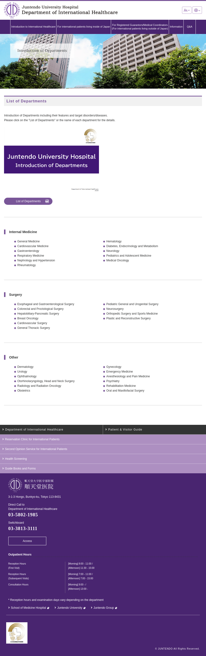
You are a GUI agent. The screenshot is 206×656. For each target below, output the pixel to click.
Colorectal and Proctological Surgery (40, 308)
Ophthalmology (27, 376)
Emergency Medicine (119, 371)
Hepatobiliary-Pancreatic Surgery (38, 313)
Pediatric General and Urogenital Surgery (132, 303)
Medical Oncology (117, 260)
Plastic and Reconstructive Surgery (128, 318)
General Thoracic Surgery (33, 327)
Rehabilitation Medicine (121, 385)
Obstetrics (23, 390)
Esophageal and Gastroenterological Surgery (45, 303)
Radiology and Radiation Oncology (39, 385)
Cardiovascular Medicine (32, 245)
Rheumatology (26, 264)
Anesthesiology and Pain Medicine (128, 376)
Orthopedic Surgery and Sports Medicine (132, 313)
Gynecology (113, 366)
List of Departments (28, 200)
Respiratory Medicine (30, 255)
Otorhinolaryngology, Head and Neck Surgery (46, 380)
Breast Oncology (27, 318)
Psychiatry (112, 380)
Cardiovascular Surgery (32, 322)
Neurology (112, 250)
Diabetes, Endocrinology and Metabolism (132, 245)
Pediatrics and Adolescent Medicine (128, 255)
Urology (22, 371)
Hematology (114, 241)
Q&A (189, 26)
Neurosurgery (115, 308)
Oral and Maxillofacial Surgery (125, 390)
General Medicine (28, 241)
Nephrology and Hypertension (36, 260)
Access (27, 540)
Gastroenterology (28, 250)
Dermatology (25, 366)
